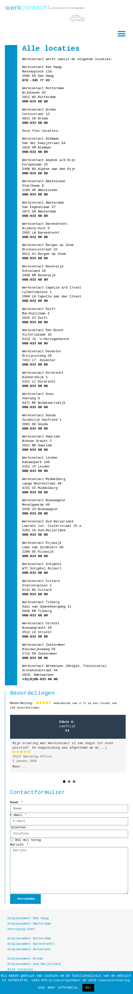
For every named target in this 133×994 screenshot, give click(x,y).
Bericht (18, 845)
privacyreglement (65, 980)
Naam (15, 802)
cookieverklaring (114, 980)
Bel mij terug (28, 840)
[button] (121, 33)
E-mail (17, 815)
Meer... (19, 767)
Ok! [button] (88, 988)
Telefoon (18, 827)
